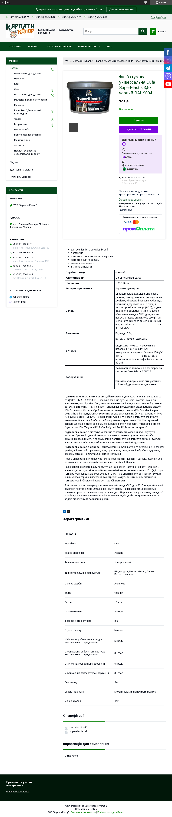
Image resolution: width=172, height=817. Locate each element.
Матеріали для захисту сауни (30, 99)
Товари (33, 46)
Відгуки (14, 162)
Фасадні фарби (84, 61)
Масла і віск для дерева (27, 94)
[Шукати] (142, 31)
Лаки (16, 89)
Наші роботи (87, 46)
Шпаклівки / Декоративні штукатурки (27, 112)
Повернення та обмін (17, 791)
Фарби (18, 119)
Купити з (139, 129)
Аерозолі (19, 145)
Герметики (19, 78)
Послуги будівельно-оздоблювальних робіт (26, 152)
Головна (15, 46)
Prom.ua (102, 806)
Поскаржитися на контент (83, 812)
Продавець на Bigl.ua (86, 809)
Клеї (16, 83)
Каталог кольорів (59, 46)
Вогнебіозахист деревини (28, 134)
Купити (139, 120)
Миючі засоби (21, 129)
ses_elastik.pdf (78, 727)
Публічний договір (20, 176)
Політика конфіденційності (110, 812)
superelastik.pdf (78, 731)
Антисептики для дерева (27, 73)
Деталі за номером (121, 9)
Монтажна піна (22, 140)
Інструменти (20, 124)
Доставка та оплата (21, 169)
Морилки (19, 105)
